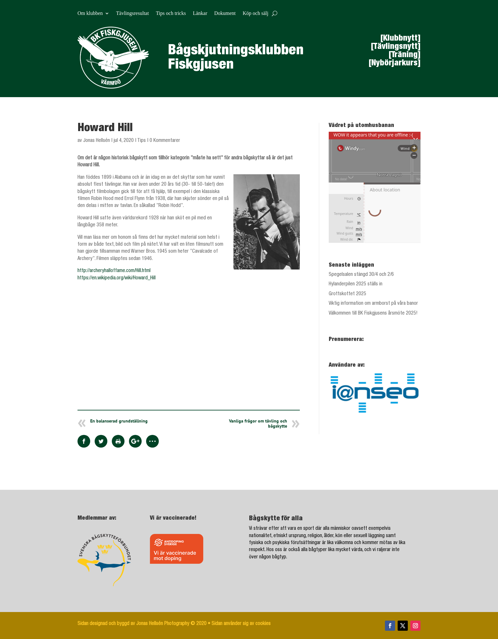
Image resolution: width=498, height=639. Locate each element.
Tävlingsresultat (132, 13)
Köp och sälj (255, 13)
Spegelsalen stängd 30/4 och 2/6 (361, 274)
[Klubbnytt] (400, 39)
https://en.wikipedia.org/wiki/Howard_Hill (116, 278)
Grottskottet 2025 (347, 294)
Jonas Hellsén (96, 140)
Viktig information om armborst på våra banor (373, 303)
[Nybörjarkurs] (395, 63)
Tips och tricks (171, 13)
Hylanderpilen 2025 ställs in (355, 284)
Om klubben (90, 13)
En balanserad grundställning (119, 421)
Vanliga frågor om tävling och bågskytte (258, 423)
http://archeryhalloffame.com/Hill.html (114, 271)
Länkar (200, 13)
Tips (141, 140)
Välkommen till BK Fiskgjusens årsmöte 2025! (373, 313)
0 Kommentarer (165, 140)
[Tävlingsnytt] (396, 47)
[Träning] (405, 55)
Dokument (225, 13)
